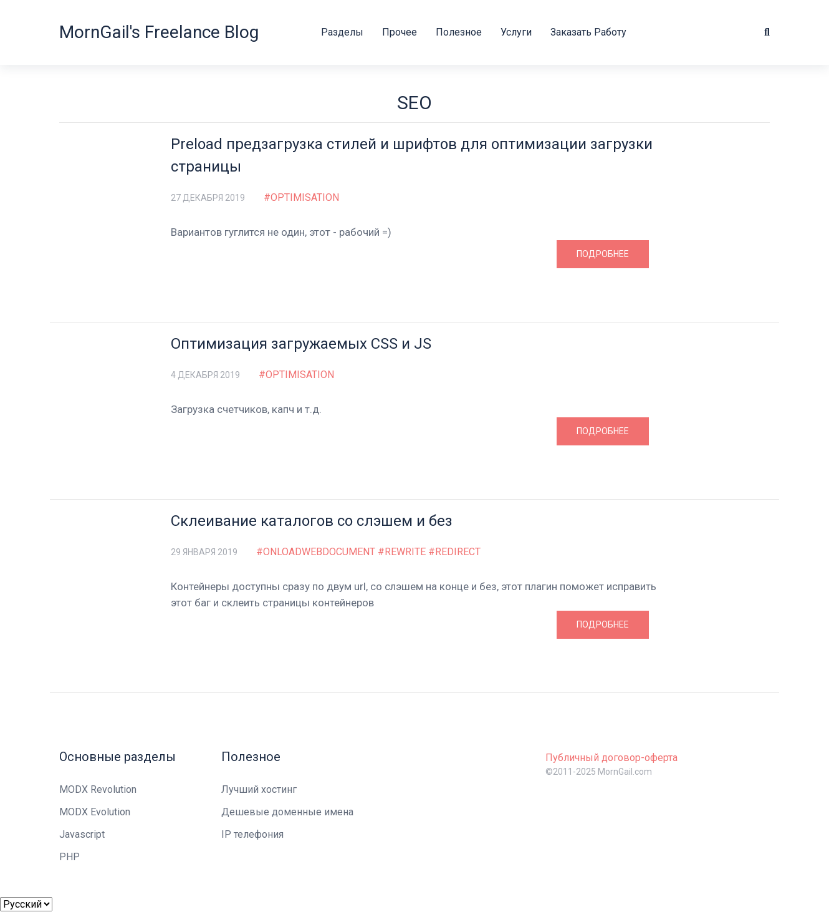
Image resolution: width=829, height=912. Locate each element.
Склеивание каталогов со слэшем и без (312, 521)
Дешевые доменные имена (287, 812)
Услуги (516, 32)
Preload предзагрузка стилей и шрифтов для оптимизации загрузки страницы (412, 155)
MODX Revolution (98, 789)
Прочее (399, 32)
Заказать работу (588, 32)
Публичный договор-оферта (611, 758)
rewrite (405, 552)
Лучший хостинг (259, 789)
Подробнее (603, 254)
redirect (458, 552)
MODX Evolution (94, 812)
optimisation (305, 198)
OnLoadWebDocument (319, 552)
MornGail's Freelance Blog (159, 32)
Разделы (342, 32)
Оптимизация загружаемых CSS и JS (301, 343)
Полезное (459, 32)
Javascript (82, 834)
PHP (69, 857)
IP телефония (252, 834)
